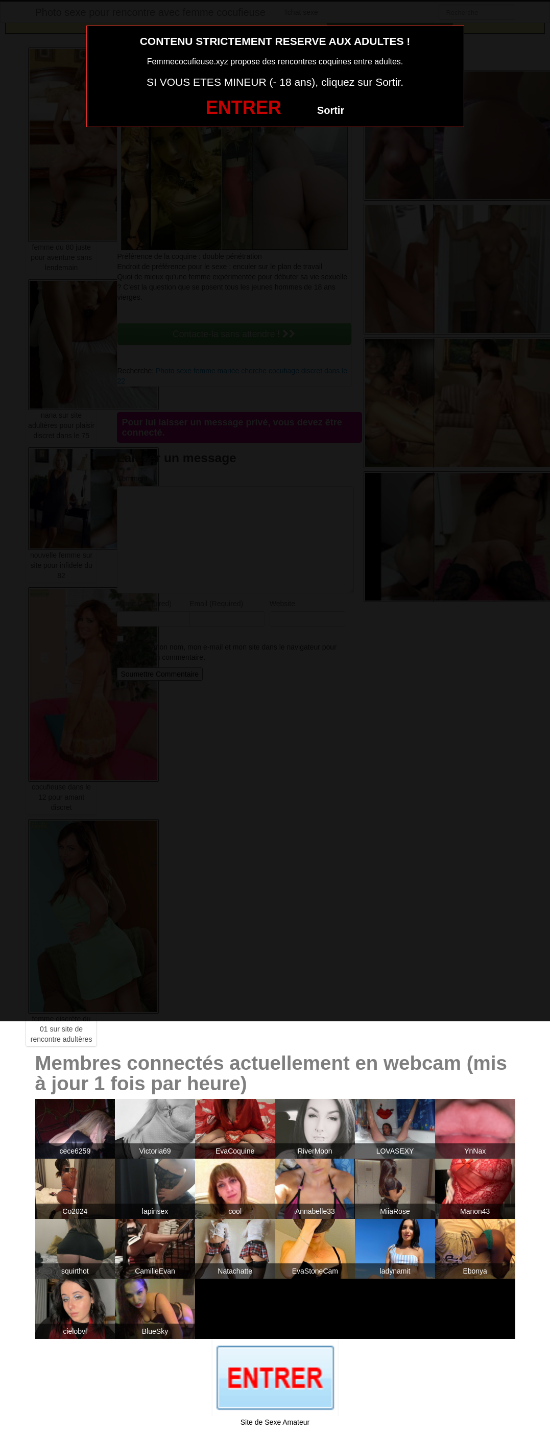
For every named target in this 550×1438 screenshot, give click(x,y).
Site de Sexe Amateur (275, 1422)
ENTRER (243, 107)
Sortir (330, 110)
